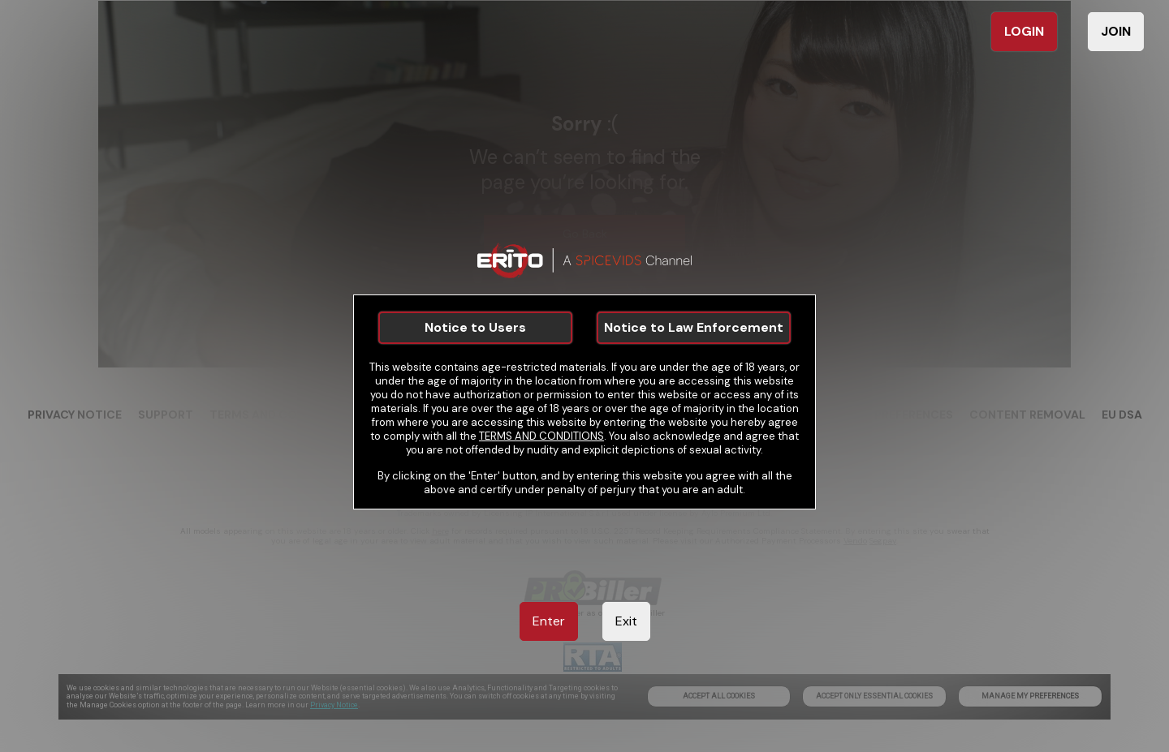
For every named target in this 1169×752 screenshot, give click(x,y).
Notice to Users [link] (475, 327)
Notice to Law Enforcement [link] (693, 327)
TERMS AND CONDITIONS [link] (541, 436)
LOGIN (1024, 31)
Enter (549, 621)
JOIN (1116, 31)
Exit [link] (626, 621)
